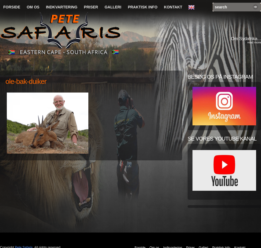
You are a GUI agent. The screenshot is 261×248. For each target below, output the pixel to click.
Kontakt (173, 7)
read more (254, 42)
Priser (91, 7)
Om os (33, 7)
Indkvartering (61, 7)
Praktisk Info (142, 7)
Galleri (113, 7)
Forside (11, 7)
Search (255, 7)
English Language (192, 7)
